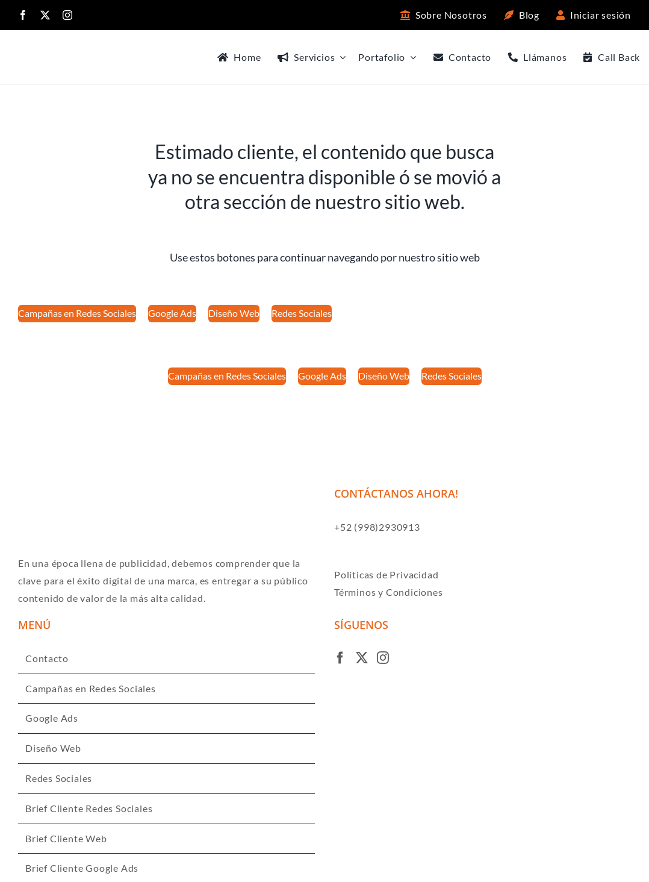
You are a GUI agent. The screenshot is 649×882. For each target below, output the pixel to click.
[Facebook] (340, 658)
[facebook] (23, 15)
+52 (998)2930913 (377, 527)
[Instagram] (383, 658)
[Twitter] (362, 658)
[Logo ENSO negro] (54, 49)
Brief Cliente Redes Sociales (88, 808)
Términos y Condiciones (388, 592)
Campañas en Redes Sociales (90, 688)
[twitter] (45, 15)
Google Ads (51, 718)
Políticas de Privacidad (386, 574)
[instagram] (68, 15)
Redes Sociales (58, 778)
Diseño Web (53, 748)
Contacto (46, 658)
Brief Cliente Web (66, 838)
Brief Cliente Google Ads (81, 868)
